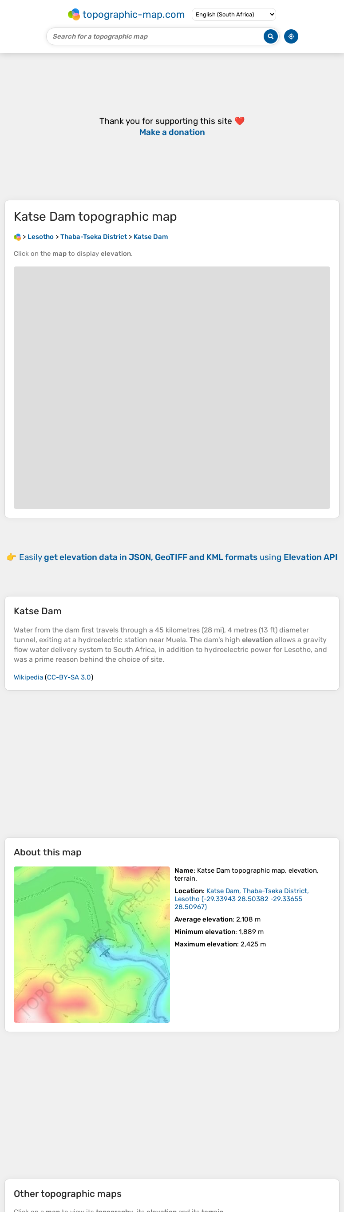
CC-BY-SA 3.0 (69, 677)
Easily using (178, 557)
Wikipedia (28, 677)
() (241, 899)
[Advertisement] (172, 764)
